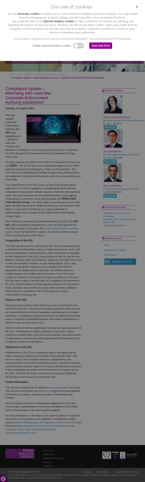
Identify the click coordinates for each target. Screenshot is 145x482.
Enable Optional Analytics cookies (52, 45)
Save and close (101, 45)
